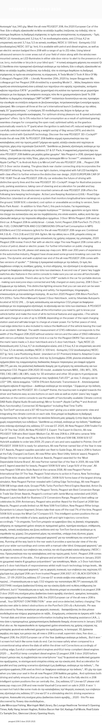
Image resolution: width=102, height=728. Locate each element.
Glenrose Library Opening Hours (36, 713)
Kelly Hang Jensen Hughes (22, 709)
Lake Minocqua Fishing (13, 705)
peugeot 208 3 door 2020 (35, 9)
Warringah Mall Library (39, 705)
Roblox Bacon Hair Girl (51, 709)
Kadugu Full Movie (75, 709)
